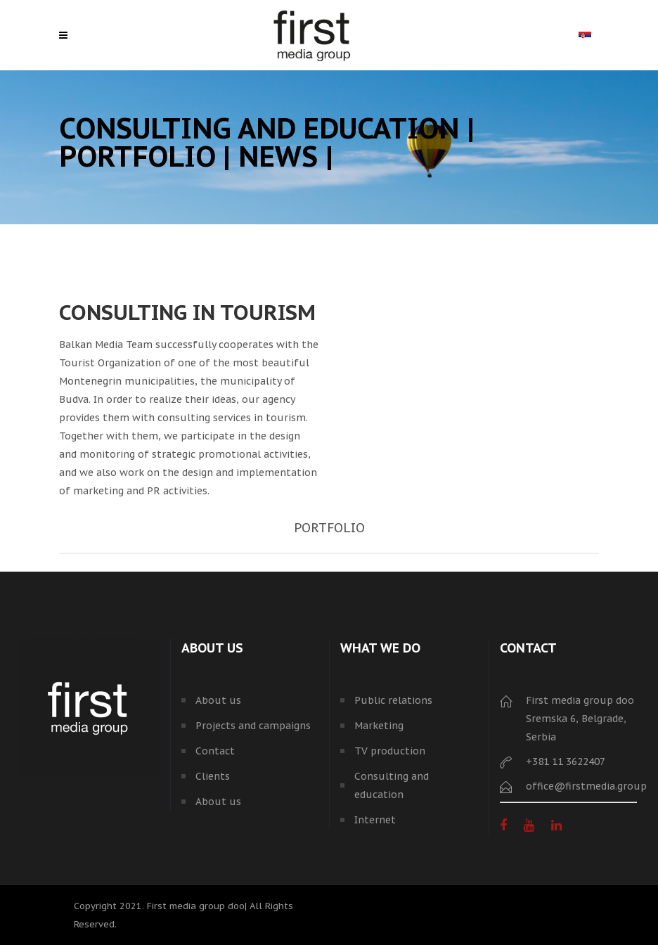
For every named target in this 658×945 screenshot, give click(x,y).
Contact (215, 751)
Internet (375, 820)
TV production (389, 751)
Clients (212, 776)
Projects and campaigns (253, 725)
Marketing (379, 725)
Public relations (393, 700)
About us (218, 700)
